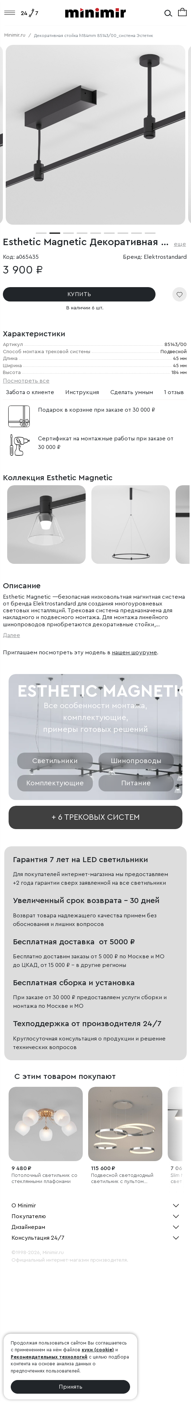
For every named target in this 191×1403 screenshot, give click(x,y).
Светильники (55, 760)
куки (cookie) (98, 1349)
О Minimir (23, 1205)
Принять (70, 1387)
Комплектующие (55, 783)
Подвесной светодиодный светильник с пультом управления (122, 1179)
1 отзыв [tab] (174, 392)
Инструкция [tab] (82, 392)
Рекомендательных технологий (49, 1357)
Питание (136, 783)
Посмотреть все (26, 381)
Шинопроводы (136, 760)
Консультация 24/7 (38, 1238)
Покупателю (28, 1216)
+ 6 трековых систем (96, 817)
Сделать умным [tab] (131, 392)
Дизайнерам (28, 1227)
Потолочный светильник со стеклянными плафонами (44, 1178)
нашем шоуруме (134, 652)
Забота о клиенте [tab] (30, 392)
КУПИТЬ (78, 294)
